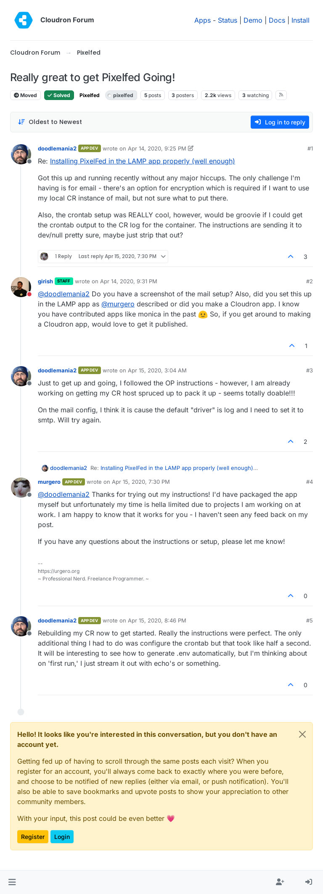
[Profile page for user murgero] (21, 487)
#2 (309, 281)
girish (45, 281)
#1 (310, 148)
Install (300, 20)
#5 (309, 620)
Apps (202, 20)
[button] (12, 882)
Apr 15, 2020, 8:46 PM (157, 620)
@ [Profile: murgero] (118, 304)
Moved (25, 95)
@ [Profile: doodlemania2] (64, 294)
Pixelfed (89, 95)
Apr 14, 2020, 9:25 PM (157, 148)
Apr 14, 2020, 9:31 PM (128, 281)
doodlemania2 (57, 148)
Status (227, 20)
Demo (253, 20)
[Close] (302, 734)
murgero (49, 481)
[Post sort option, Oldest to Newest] (50, 122)
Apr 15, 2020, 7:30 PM (141, 481)
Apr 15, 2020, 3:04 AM (157, 370)
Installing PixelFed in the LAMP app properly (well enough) (142, 161)
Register (33, 836)
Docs (277, 20)
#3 (309, 370)
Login (62, 836)
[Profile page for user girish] (21, 287)
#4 (309, 481)
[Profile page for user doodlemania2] (21, 154)
